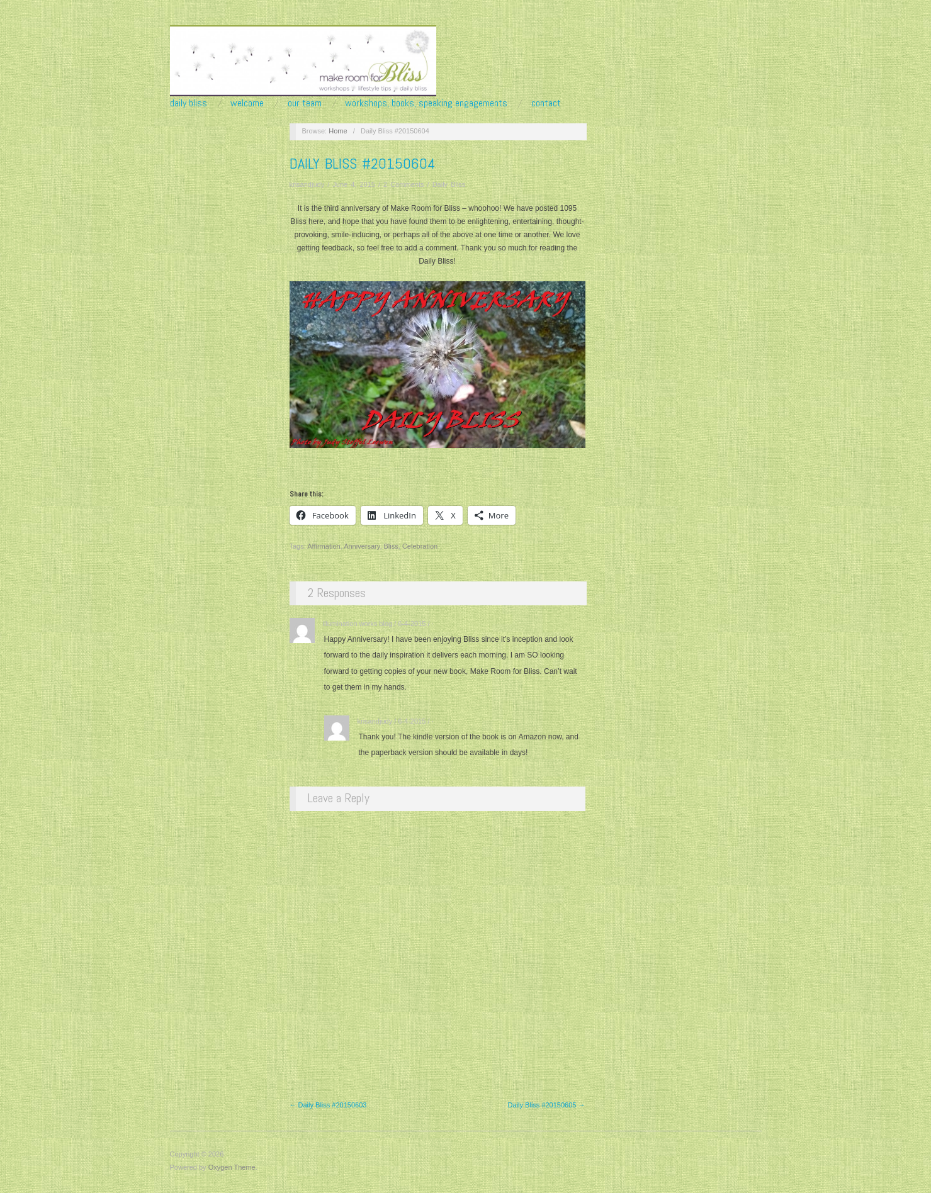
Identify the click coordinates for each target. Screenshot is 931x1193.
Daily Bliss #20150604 (363, 163)
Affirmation (323, 546)
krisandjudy (307, 184)
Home (338, 131)
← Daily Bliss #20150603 (328, 1105)
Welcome (247, 103)
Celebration (419, 546)
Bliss (391, 546)
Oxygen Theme (232, 1167)
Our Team (305, 103)
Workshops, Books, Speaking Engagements (426, 103)
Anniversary (362, 546)
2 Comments (403, 184)
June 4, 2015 (353, 184)
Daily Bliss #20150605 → (546, 1105)
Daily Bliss (188, 103)
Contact (546, 103)
